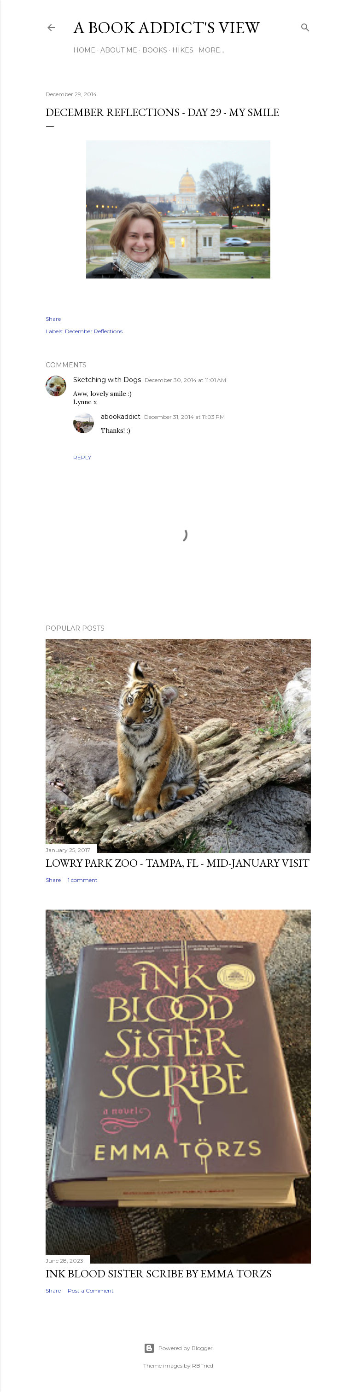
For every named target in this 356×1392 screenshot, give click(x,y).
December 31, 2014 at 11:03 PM (184, 416)
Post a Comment (91, 1290)
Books (154, 50)
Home (84, 50)
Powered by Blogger (178, 1348)
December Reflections (94, 331)
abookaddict (120, 416)
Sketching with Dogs (107, 380)
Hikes (182, 50)
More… (211, 50)
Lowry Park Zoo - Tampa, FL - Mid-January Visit (177, 863)
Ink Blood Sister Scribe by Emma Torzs (159, 1273)
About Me (118, 50)
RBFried (202, 1365)
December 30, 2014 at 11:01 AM (185, 380)
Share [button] (53, 318)
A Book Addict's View (166, 27)
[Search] (305, 26)
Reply (82, 457)
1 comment (83, 879)
